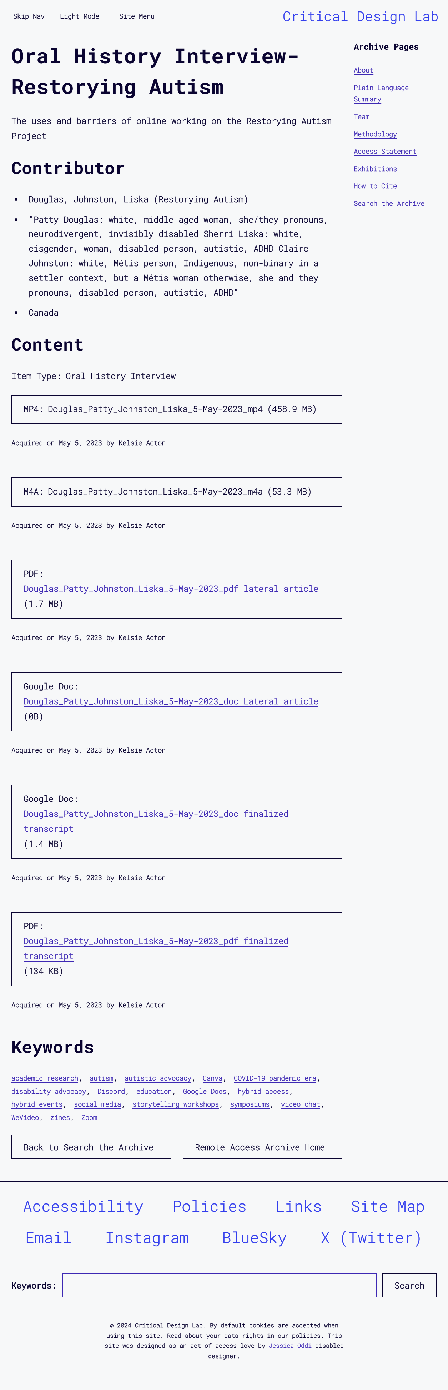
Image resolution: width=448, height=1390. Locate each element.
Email (48, 1237)
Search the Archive (389, 203)
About (363, 69)
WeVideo (25, 1117)
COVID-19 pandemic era (275, 1077)
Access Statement (385, 151)
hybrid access (263, 1091)
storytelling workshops (175, 1103)
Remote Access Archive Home (260, 1147)
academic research (44, 1077)
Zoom (89, 1117)
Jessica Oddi (290, 1345)
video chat (300, 1103)
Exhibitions (375, 168)
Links (299, 1206)
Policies (209, 1206)
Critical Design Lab (361, 16)
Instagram (147, 1237)
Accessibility (83, 1206)
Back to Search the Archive (88, 1147)
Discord (111, 1091)
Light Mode (79, 15)
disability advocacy (48, 1091)
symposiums (250, 1103)
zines (60, 1117)
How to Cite (375, 185)
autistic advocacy (158, 1077)
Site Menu (137, 15)
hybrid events (36, 1103)
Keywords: (33, 1285)
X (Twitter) (372, 1237)
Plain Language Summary (381, 93)
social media (97, 1103)
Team (361, 116)
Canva (212, 1077)
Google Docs (204, 1091)
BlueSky (254, 1237)
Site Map (388, 1206)
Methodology (375, 133)
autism (101, 1077)
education (154, 1091)
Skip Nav (29, 15)
